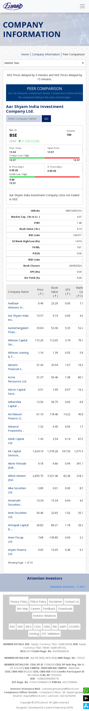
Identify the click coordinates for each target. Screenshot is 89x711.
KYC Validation (51, 633)
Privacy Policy (19, 601)
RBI (55, 626)
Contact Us (72, 601)
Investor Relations (44, 616)
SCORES (74, 626)
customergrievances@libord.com (60, 688)
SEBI (47, 626)
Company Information (46, 54)
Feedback (49, 608)
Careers (35, 608)
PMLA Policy (38, 601)
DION (70, 707)
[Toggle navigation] (82, 6)
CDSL (37, 626)
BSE (12, 626)
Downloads (65, 608)
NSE (20, 626)
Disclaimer (55, 601)
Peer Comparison (74, 54)
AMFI (63, 626)
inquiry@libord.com (34, 696)
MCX (28, 626)
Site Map (22, 608)
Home (25, 54)
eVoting (34, 633)
